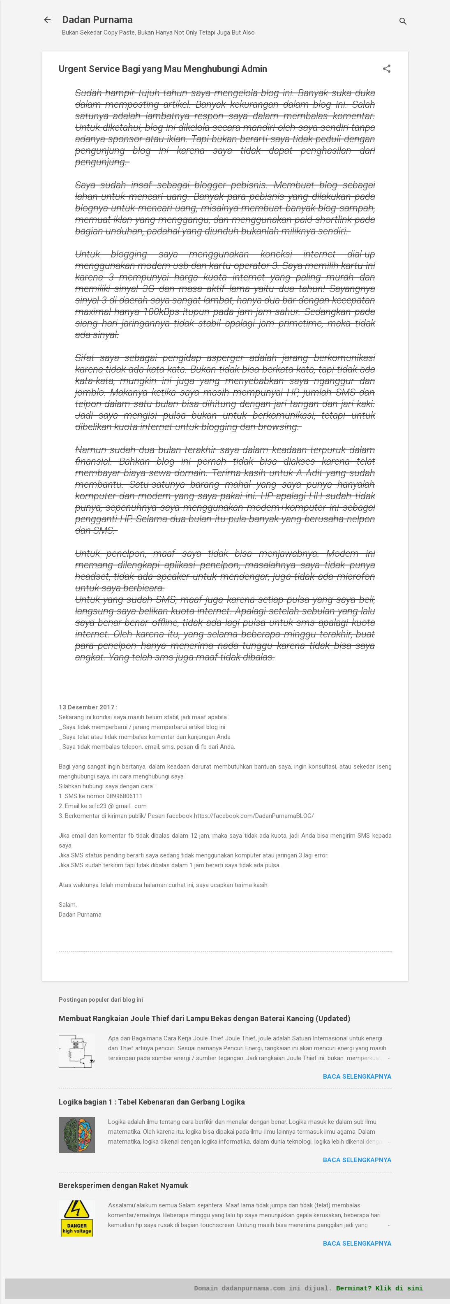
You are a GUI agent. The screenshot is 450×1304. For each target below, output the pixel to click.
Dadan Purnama (97, 19)
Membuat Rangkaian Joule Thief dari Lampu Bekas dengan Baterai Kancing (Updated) (205, 1018)
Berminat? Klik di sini (389, 1287)
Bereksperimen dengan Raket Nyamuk (123, 1185)
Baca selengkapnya (357, 1076)
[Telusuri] (403, 22)
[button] (387, 69)
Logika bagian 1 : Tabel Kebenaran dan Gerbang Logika (152, 1102)
